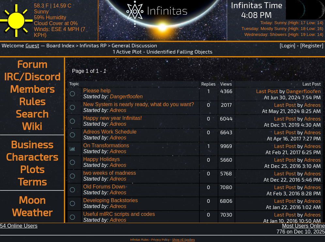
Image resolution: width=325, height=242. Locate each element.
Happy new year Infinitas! (112, 118)
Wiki (32, 126)
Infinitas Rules (139, 239)
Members (32, 88)
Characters (32, 156)
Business (32, 144)
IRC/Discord (32, 76)
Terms (32, 181)
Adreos (118, 110)
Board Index (60, 45)
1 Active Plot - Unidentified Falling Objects (162, 51)
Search (32, 113)
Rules (32, 101)
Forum (32, 63)
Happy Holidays (101, 159)
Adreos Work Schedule (109, 132)
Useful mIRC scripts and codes (119, 214)
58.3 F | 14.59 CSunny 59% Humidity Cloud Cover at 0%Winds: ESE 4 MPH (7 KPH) (59, 20)
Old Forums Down (104, 186)
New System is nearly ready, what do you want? (138, 104)
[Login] (287, 45)
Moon (32, 199)
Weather (32, 212)
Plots (32, 169)
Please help (97, 90)
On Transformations (106, 145)
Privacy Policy (160, 239)
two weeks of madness (109, 173)
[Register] (311, 45)
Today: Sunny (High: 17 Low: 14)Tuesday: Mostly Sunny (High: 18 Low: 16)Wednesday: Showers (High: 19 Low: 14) (282, 28)
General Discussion (134, 45)
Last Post (267, 91)
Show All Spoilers (183, 239)
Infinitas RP (93, 45)
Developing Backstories (110, 200)
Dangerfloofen (126, 96)
